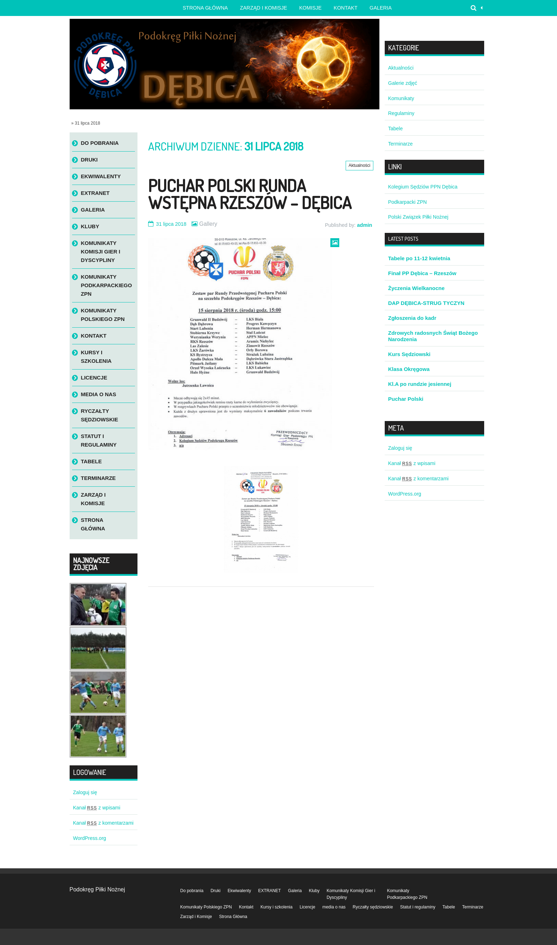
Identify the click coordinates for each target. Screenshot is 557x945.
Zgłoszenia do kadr (412, 318)
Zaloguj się (85, 792)
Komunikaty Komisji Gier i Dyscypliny (100, 251)
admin (364, 225)
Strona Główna (93, 524)
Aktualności (359, 165)
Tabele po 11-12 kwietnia (419, 258)
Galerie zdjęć (402, 83)
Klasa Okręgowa (409, 369)
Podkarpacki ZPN (407, 202)
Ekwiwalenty (101, 176)
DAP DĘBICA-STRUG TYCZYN (426, 303)
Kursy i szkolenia (96, 356)
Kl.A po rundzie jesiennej (419, 384)
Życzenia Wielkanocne (416, 288)
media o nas (98, 394)
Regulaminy (401, 113)
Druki (89, 160)
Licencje (94, 378)
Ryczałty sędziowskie (99, 415)
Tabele (91, 461)
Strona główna (205, 8)
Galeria (380, 8)
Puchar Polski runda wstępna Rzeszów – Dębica (249, 194)
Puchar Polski (405, 399)
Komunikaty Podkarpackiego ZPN (106, 285)
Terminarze (98, 478)
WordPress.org (89, 838)
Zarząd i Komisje (263, 8)
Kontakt (345, 8)
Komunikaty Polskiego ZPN (103, 314)
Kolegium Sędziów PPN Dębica (423, 187)
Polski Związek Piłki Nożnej (418, 217)
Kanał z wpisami (96, 807)
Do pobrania (100, 143)
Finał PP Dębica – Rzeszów (422, 273)
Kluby (90, 226)
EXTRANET (95, 193)
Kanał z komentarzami (103, 823)
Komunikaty (401, 98)
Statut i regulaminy (99, 440)
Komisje (310, 8)
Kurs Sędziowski (409, 354)
